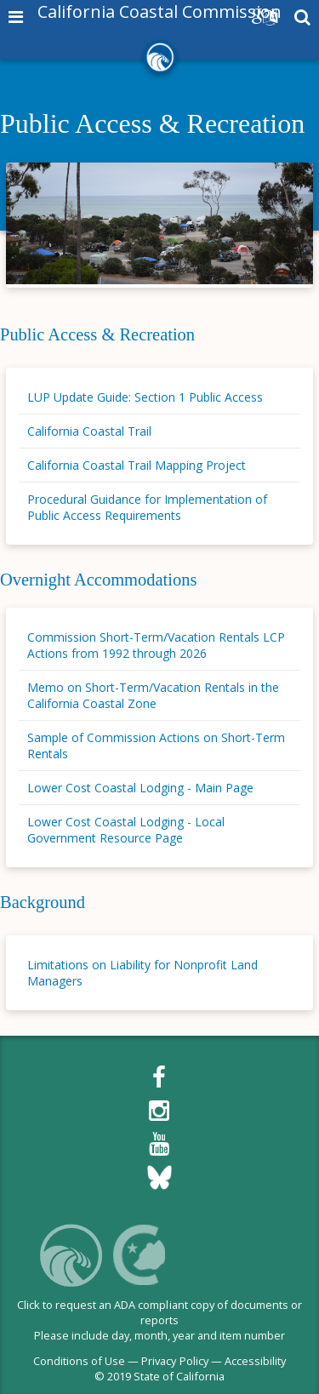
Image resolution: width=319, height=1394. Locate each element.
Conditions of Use (79, 1360)
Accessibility (255, 1360)
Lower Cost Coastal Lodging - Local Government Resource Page (126, 830)
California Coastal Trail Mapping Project (136, 465)
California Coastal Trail (89, 431)
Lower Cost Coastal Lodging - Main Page (140, 788)
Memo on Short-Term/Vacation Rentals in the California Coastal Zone (153, 695)
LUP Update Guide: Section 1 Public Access (145, 397)
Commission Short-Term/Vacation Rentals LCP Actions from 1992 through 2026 (156, 645)
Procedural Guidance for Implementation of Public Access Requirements (147, 507)
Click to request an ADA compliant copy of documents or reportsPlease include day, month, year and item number (159, 1320)
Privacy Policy (174, 1360)
